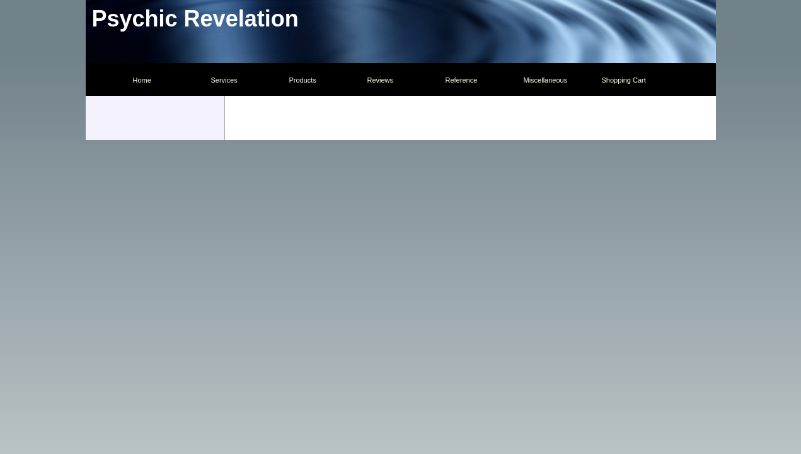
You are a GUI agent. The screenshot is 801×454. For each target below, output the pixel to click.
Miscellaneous (546, 80)
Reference (462, 80)
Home (142, 80)
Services (224, 80)
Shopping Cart (624, 80)
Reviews (380, 80)
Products (302, 80)
